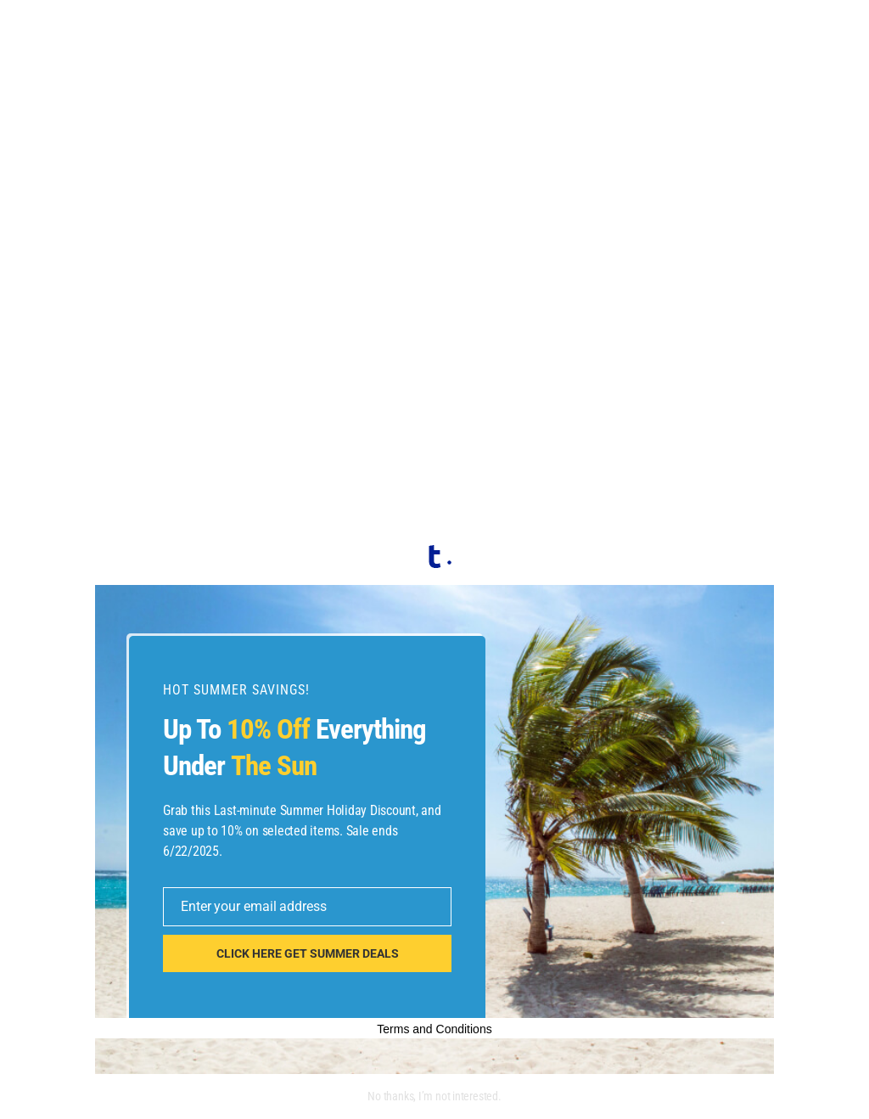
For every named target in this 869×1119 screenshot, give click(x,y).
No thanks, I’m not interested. (434, 1096)
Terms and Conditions (434, 1029)
